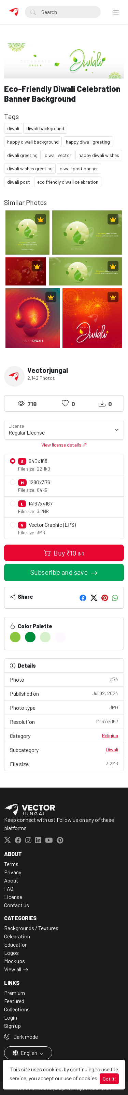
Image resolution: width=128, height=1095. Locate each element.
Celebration (17, 936)
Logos (11, 952)
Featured (14, 1001)
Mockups (14, 961)
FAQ (8, 888)
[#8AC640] (15, 637)
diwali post (18, 182)
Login (10, 1017)
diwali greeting (22, 155)
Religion (110, 735)
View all (12, 969)
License (13, 896)
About (11, 880)
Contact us (16, 905)
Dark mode (21, 1036)
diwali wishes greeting (30, 168)
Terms (11, 864)
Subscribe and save (59, 572)
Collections (17, 1009)
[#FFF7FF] (60, 637)
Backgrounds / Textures (31, 928)
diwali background (45, 128)
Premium (14, 992)
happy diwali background (33, 142)
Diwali (112, 749)
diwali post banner (79, 168)
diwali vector (58, 155)
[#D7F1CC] (45, 637)
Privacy (12, 872)
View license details (64, 445)
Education (16, 944)
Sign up (12, 1025)
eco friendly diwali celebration (67, 182)
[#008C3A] (30, 637)
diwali (13, 128)
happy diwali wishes (99, 155)
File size (64, 763)
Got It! (109, 1079)
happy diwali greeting (88, 142)
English (25, 1052)
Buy (64, 553)
